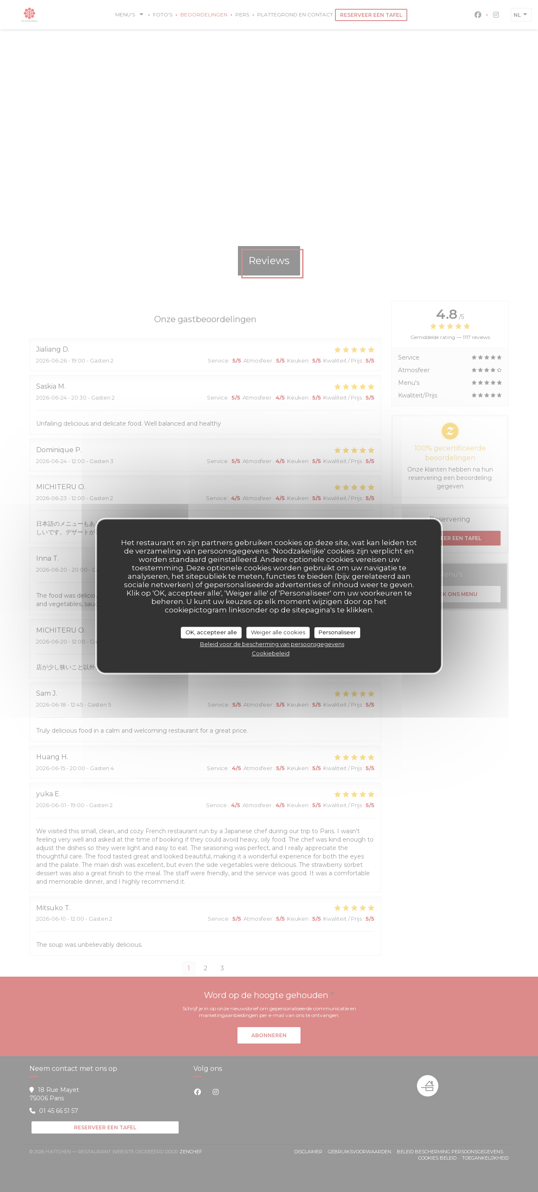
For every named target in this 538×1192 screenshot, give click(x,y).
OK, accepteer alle (211, 632)
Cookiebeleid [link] (271, 653)
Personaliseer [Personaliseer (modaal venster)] (337, 632)
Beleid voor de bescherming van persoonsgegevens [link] (272, 644)
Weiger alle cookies (278, 632)
